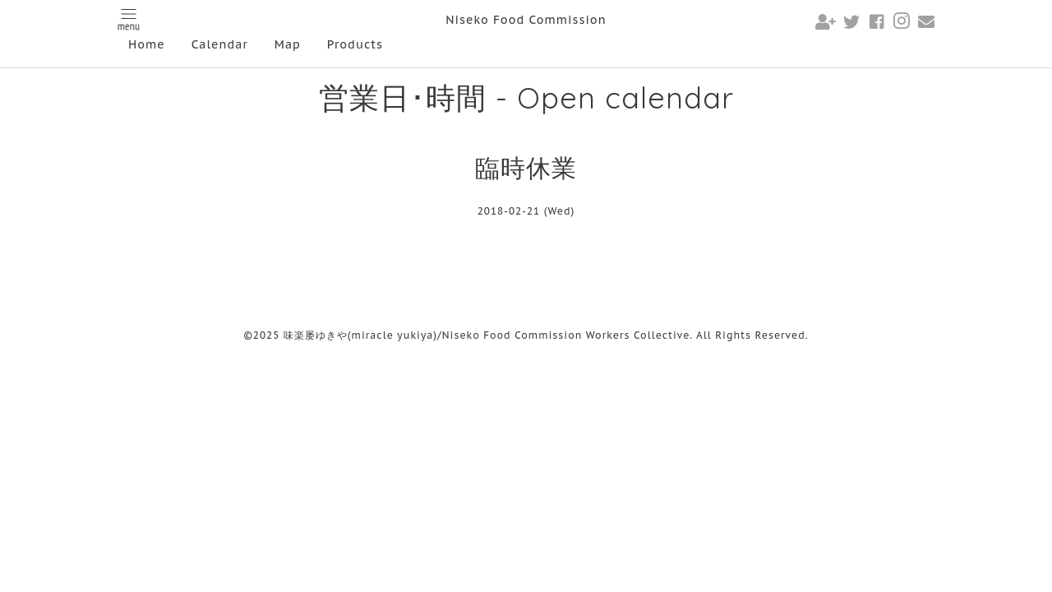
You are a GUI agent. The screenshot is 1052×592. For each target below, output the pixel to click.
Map (288, 44)
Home (146, 44)
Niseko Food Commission (525, 19)
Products (355, 44)
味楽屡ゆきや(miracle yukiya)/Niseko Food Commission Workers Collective (487, 335)
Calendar (219, 44)
